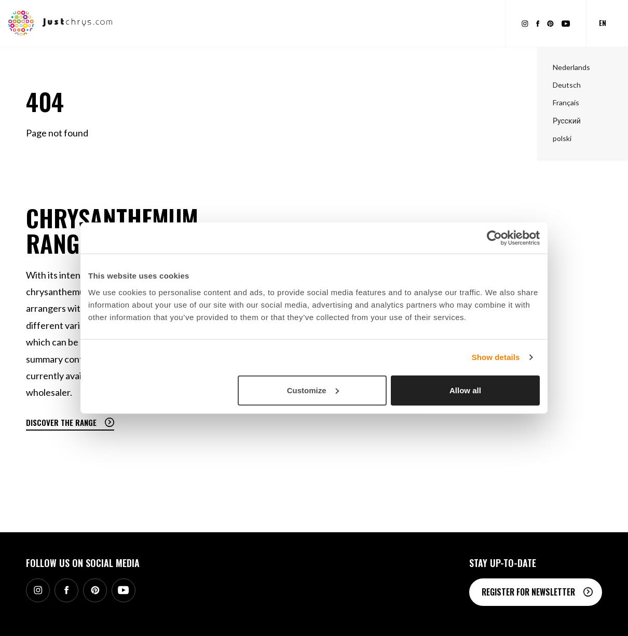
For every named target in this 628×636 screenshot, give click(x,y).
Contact (508, 619)
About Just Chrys (462, 23)
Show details (496, 357)
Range (176, 23)
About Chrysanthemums (378, 23)
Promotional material (236, 23)
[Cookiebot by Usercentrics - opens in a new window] (494, 238)
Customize (313, 389)
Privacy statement (557, 619)
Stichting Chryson (456, 619)
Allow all (465, 389)
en (602, 23)
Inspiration (305, 23)
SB (598, 619)
